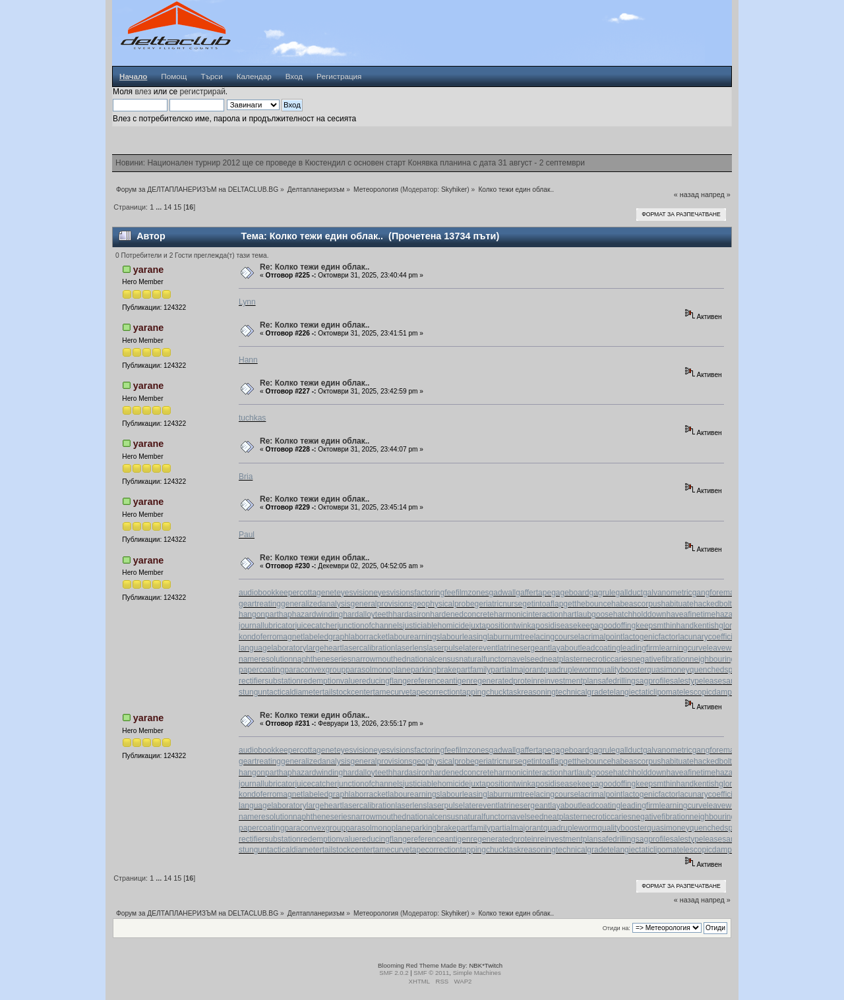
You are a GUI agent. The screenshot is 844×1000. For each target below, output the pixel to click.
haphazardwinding (311, 614)
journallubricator (267, 625)
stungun (253, 692)
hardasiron (412, 614)
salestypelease (696, 681)
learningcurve (683, 648)
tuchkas (252, 418)
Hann (248, 360)
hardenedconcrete (462, 614)
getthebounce (587, 603)
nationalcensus (432, 659)
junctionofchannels (369, 625)
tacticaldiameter (294, 692)
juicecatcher (316, 625)
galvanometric (667, 592)
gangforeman (715, 592)
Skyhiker (454, 189)
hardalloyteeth (367, 614)
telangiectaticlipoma (642, 692)
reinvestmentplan (567, 681)
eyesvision (354, 592)
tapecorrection (434, 692)
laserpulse (445, 648)
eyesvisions (393, 592)
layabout (565, 648)
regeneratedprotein (504, 681)
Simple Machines (477, 972)
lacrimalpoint (600, 636)
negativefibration (661, 659)
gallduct (629, 592)
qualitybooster (622, 669)
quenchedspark (717, 669)
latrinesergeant (524, 648)
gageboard (570, 592)
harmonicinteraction (528, 614)
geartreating (260, 603)
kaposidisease (553, 625)
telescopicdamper (707, 692)
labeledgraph (325, 636)
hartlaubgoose (588, 614)
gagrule (602, 592)
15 (177, 207)
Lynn (247, 302)
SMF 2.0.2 (393, 972)
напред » (716, 194)
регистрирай (202, 91)
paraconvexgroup (315, 669)
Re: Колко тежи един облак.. (314, 267)
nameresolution (266, 659)
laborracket (368, 636)
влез (143, 91)
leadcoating (600, 648)
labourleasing (463, 636)
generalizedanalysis (315, 603)
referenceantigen (441, 681)
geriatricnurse (499, 603)
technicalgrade (581, 692)
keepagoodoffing (607, 625)
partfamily (473, 669)
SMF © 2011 (431, 972)
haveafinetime (691, 614)
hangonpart (259, 614)
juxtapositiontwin (498, 625)
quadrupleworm (570, 669)
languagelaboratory (273, 648)
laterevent (480, 648)
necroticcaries (607, 659)
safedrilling (616, 681)
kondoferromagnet (271, 636)
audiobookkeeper (269, 592)
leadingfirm (639, 648)
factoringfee (435, 592)
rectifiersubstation (270, 681)
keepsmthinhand (665, 625)
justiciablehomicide (436, 625)
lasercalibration (369, 648)
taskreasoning (531, 692)
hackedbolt (713, 603)
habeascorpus (636, 603)
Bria (246, 476)
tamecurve (391, 692)
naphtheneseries (322, 659)
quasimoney (668, 669)
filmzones (472, 592)
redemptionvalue (330, 681)
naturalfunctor (483, 659)
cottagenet (317, 592)
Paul (247, 534)
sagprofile (653, 681)
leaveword (725, 648)
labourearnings (414, 636)
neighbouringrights (722, 659)
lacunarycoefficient (710, 636)
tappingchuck (483, 692)
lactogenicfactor (650, 636)
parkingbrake (433, 669)
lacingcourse (556, 636)
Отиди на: (616, 928)
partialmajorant (517, 669)
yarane (148, 269)
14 (167, 207)
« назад (686, 194)
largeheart (324, 648)
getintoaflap (542, 603)
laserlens (411, 648)
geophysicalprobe (444, 603)
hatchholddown (640, 614)
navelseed (526, 659)
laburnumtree (510, 636)
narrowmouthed (378, 659)
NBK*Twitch (485, 965)
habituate (677, 603)
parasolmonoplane (378, 669)
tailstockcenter (347, 692)
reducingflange (385, 681)
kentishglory (715, 625)
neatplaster (562, 659)
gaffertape (533, 592)
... (160, 207)
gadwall (502, 592)
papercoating (261, 669)
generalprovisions (381, 603)
